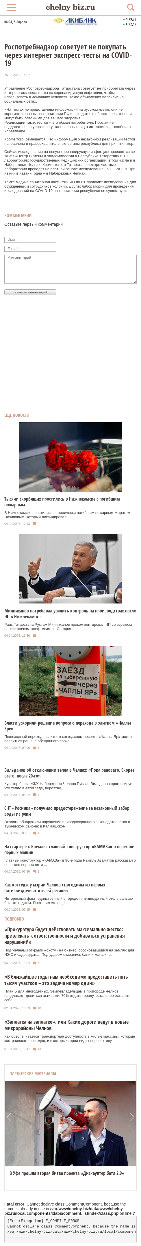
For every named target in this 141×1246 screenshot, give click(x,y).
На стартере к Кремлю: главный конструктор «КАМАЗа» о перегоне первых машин (69, 849)
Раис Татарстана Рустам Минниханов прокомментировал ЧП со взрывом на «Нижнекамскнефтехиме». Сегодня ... (68, 626)
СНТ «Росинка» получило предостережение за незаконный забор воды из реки (66, 811)
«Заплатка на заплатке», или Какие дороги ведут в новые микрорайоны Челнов (66, 1025)
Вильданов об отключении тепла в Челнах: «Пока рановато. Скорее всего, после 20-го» (69, 773)
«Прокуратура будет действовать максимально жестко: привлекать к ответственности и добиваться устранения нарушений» (64, 935)
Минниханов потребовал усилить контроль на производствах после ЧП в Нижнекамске (70, 614)
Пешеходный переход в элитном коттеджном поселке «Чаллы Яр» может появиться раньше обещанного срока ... (68, 738)
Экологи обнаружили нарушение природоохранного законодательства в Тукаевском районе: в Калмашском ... (67, 824)
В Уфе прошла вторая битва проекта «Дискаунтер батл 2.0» (67, 1173)
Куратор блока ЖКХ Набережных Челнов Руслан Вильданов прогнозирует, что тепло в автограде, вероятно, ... (69, 786)
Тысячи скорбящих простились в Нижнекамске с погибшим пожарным (62, 502)
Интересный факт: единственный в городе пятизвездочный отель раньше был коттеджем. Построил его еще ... (68, 900)
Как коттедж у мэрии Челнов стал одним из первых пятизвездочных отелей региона (54, 888)
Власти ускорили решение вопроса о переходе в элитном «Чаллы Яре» (67, 726)
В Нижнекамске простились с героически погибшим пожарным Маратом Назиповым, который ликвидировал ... (67, 514)
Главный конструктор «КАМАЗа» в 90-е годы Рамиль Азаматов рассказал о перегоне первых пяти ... (70, 862)
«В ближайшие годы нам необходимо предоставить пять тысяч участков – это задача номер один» (66, 979)
